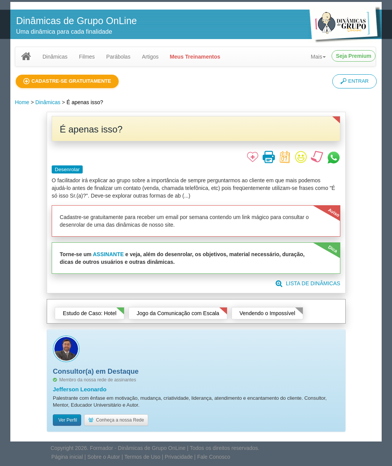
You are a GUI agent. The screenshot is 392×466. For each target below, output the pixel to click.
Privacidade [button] (179, 457)
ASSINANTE (108, 254)
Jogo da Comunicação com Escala (178, 313)
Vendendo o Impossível (268, 313)
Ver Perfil (67, 420)
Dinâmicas (54, 57)
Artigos (150, 57)
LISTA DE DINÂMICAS (308, 283)
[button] (67, 81)
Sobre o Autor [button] (103, 457)
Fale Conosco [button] (213, 457)
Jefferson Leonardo (79, 389)
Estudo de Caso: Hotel (89, 313)
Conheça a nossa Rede (116, 420)
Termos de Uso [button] (142, 457)
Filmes (87, 57)
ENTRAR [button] (354, 81)
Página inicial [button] (67, 457)
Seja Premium (353, 56)
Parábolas (118, 57)
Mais (318, 57)
